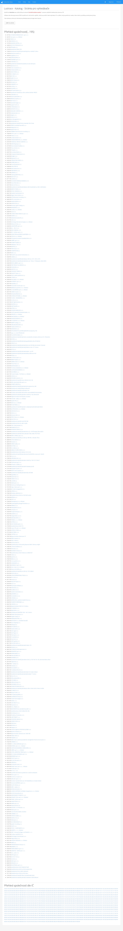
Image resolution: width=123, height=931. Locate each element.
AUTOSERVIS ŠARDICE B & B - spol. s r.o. (19, 35)
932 (66, 919)
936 (73, 919)
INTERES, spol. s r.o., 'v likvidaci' (18, 746)
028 (58, 888)
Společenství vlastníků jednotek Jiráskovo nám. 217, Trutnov (24, 347)
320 (43, 899)
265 (52, 897)
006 (16, 888)
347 (94, 899)
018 (39, 888)
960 (5, 921)
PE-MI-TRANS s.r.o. (15, 405)
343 (86, 899)
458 (77, 903)
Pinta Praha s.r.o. (15, 363)
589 (98, 907)
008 (20, 888)
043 (86, 888)
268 (58, 897)
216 (73, 895)
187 (18, 895)
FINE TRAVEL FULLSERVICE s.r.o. (18, 265)
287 (94, 897)
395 (71, 901)
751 (64, 913)
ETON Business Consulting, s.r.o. (18, 197)
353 (105, 899)
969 (22, 921)
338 (77, 899)
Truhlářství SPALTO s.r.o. (17, 670)
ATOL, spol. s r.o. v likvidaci (17, 133)
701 (83, 911)
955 (109, 919)
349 (98, 899)
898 (115, 917)
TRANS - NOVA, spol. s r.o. (17, 799)
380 (43, 901)
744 (50, 913)
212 (66, 895)
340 (81, 899)
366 (16, 901)
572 (66, 907)
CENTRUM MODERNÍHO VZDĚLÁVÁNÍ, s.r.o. (21, 748)
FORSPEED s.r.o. (14, 61)
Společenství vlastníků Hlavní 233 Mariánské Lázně (22, 875)
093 (67, 890)
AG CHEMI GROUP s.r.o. (16, 822)
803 (49, 915)
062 (9, 890)
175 (109, 892)
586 (92, 907)
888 (96, 917)
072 (28, 890)
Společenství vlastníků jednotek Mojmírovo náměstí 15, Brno (24, 51)
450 (62, 903)
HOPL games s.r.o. (15, 641)
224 (88, 895)
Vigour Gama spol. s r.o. (16, 487)
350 (100, 899)
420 (5, 903)
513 (67, 905)
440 (43, 903)
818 (77, 915)
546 (16, 907)
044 (88, 888)
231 (102, 895)
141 (45, 892)
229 (98, 895)
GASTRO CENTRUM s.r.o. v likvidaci (19, 840)
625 (52, 909)
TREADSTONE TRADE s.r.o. (17, 160)
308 (20, 899)
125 (14, 892)
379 (41, 901)
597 (113, 907)
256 (35, 897)
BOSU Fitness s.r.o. (15, 80)
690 (62, 911)
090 (62, 890)
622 (47, 909)
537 (113, 905)
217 (75, 895)
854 (31, 917)
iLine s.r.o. (13, 211)
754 (69, 913)
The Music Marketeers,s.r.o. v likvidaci (19, 368)
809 (60, 915)
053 (105, 888)
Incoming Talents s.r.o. (16, 152)
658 (115, 909)
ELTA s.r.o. (13, 349)
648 (96, 909)
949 (98, 919)
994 (69, 921)
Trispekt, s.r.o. (14, 150)
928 (58, 919)
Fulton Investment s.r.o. (16, 68)
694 (69, 911)
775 (109, 913)
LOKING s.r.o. (14, 178)
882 (85, 917)
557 (37, 907)
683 (49, 911)
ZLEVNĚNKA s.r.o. (15, 372)
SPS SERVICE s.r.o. (15, 626)
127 (18, 892)
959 (117, 919)
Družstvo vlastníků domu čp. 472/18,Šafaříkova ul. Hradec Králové (26, 781)
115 (109, 890)
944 (88, 919)
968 (20, 921)
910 (24, 919)
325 (52, 899)
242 (9, 897)
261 (45, 897)
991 (64, 921)
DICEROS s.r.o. (14, 513)
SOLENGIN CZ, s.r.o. (15, 596)
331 (64, 899)
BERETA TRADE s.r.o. (16, 189)
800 (43, 915)
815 (71, 915)
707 (94, 911)
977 (37, 921)
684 (50, 911)
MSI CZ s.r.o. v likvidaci (16, 402)
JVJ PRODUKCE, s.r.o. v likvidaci (18, 409)
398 (77, 901)
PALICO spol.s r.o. (15, 758)
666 (16, 911)
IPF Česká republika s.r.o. (17, 694)
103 (86, 890)
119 (117, 890)
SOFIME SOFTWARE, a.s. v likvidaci (19, 296)
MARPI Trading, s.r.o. (16, 322)
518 (77, 905)
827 (94, 915)
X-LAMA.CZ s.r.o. (15, 690)
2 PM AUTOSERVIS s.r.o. (16, 546)
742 (47, 913)
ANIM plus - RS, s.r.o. (16, 244)
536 (111, 905)
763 (86, 913)
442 (47, 903)
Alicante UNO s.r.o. (15, 415)
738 (39, 913)
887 (94, 917)
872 (66, 917)
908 (20, 919)
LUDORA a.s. (14, 481)
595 (109, 907)
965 (14, 921)
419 (117, 901)
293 (105, 897)
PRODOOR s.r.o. (15, 267)
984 (50, 921)
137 (37, 892)
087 (56, 890)
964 (13, 921)
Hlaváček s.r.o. (14, 283)
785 (14, 915)
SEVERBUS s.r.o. (15, 657)
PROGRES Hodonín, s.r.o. (17, 378)
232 (104, 895)
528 (96, 905)
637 (75, 909)
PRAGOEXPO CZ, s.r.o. (16, 507)
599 (117, 907)
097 (75, 890)
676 (35, 911)
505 (52, 905)
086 (54, 890)
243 (11, 897)
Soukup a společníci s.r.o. (17, 834)
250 (24, 897)
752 (66, 913)
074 (31, 890)
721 (7, 913)
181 (7, 895)
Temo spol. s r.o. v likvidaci (16, 37)
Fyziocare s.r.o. (14, 705)
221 (83, 895)
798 (39, 915)
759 (79, 913)
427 (18, 903)
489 (22, 905)
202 (47, 895)
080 (43, 890)
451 (64, 903)
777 (113, 913)
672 (28, 911)
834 (107, 915)
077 (37, 890)
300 (5, 899)
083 (49, 890)
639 (79, 909)
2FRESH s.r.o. (14, 491)
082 (47, 890)
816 (73, 915)
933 (67, 919)
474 (107, 903)
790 (24, 915)
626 (54, 909)
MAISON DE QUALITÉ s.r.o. (17, 218)
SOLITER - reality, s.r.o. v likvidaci (18, 398)
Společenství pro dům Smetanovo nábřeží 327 (21, 552)
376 (35, 901)
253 (30, 897)
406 (92, 901)
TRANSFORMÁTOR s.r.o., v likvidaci (19, 139)
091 (64, 890)
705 (90, 911)
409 (98, 901)
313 (30, 899)
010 (24, 888)
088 (58, 890)
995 (71, 921)
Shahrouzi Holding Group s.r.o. (18, 485)
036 (73, 888)
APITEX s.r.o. (14, 308)
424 (13, 903)
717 (113, 911)
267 (56, 897)
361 (7, 901)
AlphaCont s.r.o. (14, 65)
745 (52, 913)
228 (96, 895)
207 (56, 895)
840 (5, 917)
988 (58, 921)
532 (104, 905)
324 (50, 899)
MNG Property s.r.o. (15, 538)
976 (35, 921)
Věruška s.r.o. (14, 665)
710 (100, 911)
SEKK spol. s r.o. (15, 861)
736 (35, 913)
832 (104, 915)
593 (105, 907)
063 (11, 890)
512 (66, 905)
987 (56, 921)
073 (30, 890)
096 (73, 890)
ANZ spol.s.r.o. (14, 820)
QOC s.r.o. (13, 499)
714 (107, 911)
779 (117, 913)
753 (67, 913)
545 (14, 907)
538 (115, 905)
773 (105, 913)
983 (49, 921)
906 (16, 919)
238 (115, 895)
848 (20, 917)
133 (30, 892)
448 (58, 903)
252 (28, 897)
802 (47, 915)
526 (92, 905)
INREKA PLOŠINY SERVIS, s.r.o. (18, 450)
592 (104, 907)
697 (75, 911)
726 (16, 913)
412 (104, 901)
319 (41, 899)
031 (64, 888)
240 (5, 897)
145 (52, 892)
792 (28, 915)
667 (18, 911)
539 (117, 905)
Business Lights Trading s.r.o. (18, 205)
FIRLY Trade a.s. (14, 540)
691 (64, 911)
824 (88, 915)
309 (22, 899)
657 (113, 909)
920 (43, 919)
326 (54, 899)
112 (104, 890)
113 (105, 890)
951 (102, 919)
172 (104, 892)
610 (24, 909)
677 (37, 911)
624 (50, 909)
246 (16, 897)
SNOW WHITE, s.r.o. (15, 628)
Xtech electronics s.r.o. (16, 168)
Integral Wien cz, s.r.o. (16, 515)
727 (18, 913)
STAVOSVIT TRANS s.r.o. (16, 271)
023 (49, 888)
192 (28, 895)
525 (90, 905)
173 (105, 892)
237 (113, 895)
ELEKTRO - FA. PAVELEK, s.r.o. (18, 807)
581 (83, 907)
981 (45, 921)
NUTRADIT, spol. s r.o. (16, 281)
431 (26, 903)
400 (81, 901)
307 (18, 899)
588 (96, 907)
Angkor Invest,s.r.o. (15, 616)
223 (86, 895)
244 (13, 897)
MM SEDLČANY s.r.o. (16, 518)
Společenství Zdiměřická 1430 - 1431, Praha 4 (21, 612)
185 (14, 895)
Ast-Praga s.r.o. (14, 633)
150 (62, 892)
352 (104, 899)
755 (71, 913)
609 (22, 909)
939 (79, 919)
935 (71, 919)
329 (60, 899)
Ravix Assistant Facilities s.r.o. (18, 146)
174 (107, 892)
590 (100, 907)
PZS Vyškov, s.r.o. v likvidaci (17, 279)
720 (5, 913)
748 (58, 913)
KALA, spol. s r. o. (15, 774)
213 (67, 895)
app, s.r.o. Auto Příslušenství (17, 333)
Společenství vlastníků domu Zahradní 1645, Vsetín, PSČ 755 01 (25, 433)
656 (111, 909)
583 (86, 907)
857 (37, 917)
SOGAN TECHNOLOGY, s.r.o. (17, 686)
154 (69, 892)
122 (9, 892)
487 (18, 905)
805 (52, 915)
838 (115, 915)
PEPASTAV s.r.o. (15, 587)
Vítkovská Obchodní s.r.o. (17, 324)
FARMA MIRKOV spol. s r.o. (17, 848)
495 (33, 905)
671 (26, 911)
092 (66, 890)
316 (35, 899)
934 (69, 919)
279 (79, 897)
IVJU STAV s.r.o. (14, 419)
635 (71, 909)
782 (9, 915)
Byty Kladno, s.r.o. (15, 610)
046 (92, 888)
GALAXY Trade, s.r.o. (16, 273)
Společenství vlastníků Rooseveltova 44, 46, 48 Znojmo (23, 63)
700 (81, 911)
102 (85, 890)
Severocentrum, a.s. (15, 805)
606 (16, 909)
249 (22, 897)
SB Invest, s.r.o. (14, 548)
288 (96, 897)
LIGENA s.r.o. (14, 257)
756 (73, 913)
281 (83, 897)
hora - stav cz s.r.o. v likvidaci (17, 567)
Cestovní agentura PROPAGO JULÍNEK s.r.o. (21, 729)
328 (58, 899)
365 (14, 901)
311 (26, 899)
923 (49, 919)
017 (37, 888)
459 (79, 903)
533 (105, 905)
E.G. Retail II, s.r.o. (15, 74)
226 (92, 895)
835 (109, 915)
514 (69, 905)
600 (5, 909)
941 (83, 919)
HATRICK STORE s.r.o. (16, 530)
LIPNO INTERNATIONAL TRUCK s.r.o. (19, 575)
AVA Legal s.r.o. (14, 631)
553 (30, 907)
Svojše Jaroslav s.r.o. (15, 113)
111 (102, 890)
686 (54, 911)
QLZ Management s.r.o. (16, 119)
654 (107, 909)
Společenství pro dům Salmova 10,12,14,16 (21, 452)
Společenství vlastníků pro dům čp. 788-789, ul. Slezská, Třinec (25, 437)
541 (7, 907)
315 (33, 899)
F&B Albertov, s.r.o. (15, 170)
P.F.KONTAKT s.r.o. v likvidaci (17, 320)
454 (69, 903)
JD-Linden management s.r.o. (18, 489)
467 (94, 903)
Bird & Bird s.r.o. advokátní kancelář (19, 620)
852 (28, 917)
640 (81, 909)
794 (31, 915)
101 (83, 890)
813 (67, 915)
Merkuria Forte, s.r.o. (16, 224)
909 (22, 919)
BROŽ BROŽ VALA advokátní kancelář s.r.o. (21, 709)
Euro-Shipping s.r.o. (15, 622)
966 (16, 921)
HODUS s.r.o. (14, 376)
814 (69, 915)
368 (20, 901)
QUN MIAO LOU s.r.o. (16, 684)
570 (62, 907)
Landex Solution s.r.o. (16, 137)
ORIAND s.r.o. (14, 172)
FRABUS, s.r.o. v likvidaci (16, 520)
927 (56, 919)
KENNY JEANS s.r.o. (15, 653)
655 (109, 909)
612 (28, 909)
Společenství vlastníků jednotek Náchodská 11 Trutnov (23, 674)
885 (90, 917)
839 (117, 915)
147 (56, 892)
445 (52, 903)
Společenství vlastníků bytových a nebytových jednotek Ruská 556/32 (27, 407)
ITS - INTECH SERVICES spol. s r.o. (18, 744)
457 (75, 903)
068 (20, 890)
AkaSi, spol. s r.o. (15, 809)
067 (18, 890)
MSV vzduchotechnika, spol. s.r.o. (19, 382)
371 (26, 901)
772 (104, 913)
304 (13, 899)
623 (49, 909)
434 (31, 903)
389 (60, 901)
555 (33, 907)
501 (45, 905)
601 (7, 909)
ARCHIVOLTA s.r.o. (15, 411)
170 (100, 892)
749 (60, 913)
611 (26, 909)
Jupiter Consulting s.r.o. (16, 824)
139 (41, 892)
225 (90, 895)
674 (31, 911)
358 (115, 899)
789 (22, 915)
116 (111, 890)
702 (85, 911)
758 (77, 913)
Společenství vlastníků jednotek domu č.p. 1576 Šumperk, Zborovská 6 (27, 431)
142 (47, 892)
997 (75, 921)
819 (79, 915)
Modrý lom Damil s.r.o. (16, 53)
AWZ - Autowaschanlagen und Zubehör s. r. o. (21, 832)
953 (105, 919)
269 (60, 897)
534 (107, 905)
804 (50, 915)
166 (92, 892)
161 (83, 892)
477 (113, 903)
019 (41, 888)
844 (13, 917)
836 (111, 915)
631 (64, 909)
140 (43, 892)
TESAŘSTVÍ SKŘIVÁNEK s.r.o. (17, 602)
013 (30, 888)
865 (52, 917)
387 (56, 901)
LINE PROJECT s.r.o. (15, 717)
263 (49, 897)
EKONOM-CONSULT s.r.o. (17, 429)
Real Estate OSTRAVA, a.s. (17, 585)
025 (52, 888)
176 (111, 892)
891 (102, 917)
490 (24, 905)
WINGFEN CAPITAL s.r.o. (16, 43)
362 (9, 901)
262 (47, 897)
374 (31, 901)
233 (105, 895)
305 (14, 899)
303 (11, 899)
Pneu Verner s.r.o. (15, 148)
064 (13, 890)
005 (14, 888)
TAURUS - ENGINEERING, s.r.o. (18, 298)
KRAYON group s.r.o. (16, 144)
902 (9, 919)
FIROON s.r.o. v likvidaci (16, 314)
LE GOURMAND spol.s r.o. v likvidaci (19, 289)
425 (14, 903)
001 (7, 888)
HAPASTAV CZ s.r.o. (15, 109)
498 (39, 905)
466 (92, 903)
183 (11, 895)
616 (35, 909)
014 (31, 888)
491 (26, 905)
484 (13, 905)
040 (81, 888)
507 (56, 905)
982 (47, 921)
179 (117, 892)
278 (77, 897)
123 (11, 892)
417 (113, 901)
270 (62, 897)
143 (49, 892)
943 (86, 919)
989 (60, 921)
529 (98, 905)
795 (33, 915)
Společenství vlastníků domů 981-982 (19, 421)
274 (69, 897)
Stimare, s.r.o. (14, 647)
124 (13, 892)
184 (13, 895)
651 (102, 909)
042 (85, 888)
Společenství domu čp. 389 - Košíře (19, 423)
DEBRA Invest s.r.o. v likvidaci (17, 361)
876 (73, 917)
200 (43, 895)
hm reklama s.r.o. (15, 448)
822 (85, 915)
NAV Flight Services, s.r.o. (17, 302)
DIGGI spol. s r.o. (15, 483)
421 (7, 903)
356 (111, 899)
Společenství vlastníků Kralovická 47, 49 (20, 390)
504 (50, 905)
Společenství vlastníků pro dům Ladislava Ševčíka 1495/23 (24, 92)
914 (31, 919)
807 (56, 915)
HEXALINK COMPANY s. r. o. (17, 111)
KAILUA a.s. (13, 723)
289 (98, 897)
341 (83, 899)
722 (9, 913)
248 (20, 897)
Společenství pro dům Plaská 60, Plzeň (20, 867)
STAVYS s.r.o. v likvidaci (16, 236)
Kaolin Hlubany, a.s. (15, 785)
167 (94, 892)
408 (96, 901)
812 (66, 915)
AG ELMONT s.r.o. (15, 668)
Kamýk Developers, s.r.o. (16, 511)
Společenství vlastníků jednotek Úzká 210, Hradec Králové (24, 672)
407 (94, 901)
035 (71, 888)
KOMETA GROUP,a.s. (16, 384)
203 (49, 895)
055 (109, 888)
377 (37, 901)
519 (79, 905)
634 (69, 909)
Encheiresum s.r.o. (15, 713)
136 (35, 892)
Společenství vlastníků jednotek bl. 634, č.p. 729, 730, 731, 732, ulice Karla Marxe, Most (30, 659)
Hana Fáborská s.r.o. (16, 183)
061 (7, 890)
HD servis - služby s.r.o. (16, 464)
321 (45, 899)
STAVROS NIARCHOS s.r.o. (17, 310)
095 (71, 890)
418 (115, 901)
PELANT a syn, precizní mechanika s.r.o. (20, 255)
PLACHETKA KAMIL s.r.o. (16, 335)
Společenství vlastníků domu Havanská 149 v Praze (22, 123)
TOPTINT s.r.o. (14, 534)
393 (67, 901)
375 (33, 901)
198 (39, 895)
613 (30, 909)
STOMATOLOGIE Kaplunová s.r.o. (19, 649)
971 (26, 921)
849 (22, 917)
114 (107, 890)
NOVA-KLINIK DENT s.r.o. (16, 96)
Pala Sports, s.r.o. (15, 635)
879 (79, 917)
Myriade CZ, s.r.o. (15, 158)
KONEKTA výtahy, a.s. (16, 242)
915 (33, 919)
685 (52, 911)
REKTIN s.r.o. (14, 246)
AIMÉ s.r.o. (13, 842)
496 (35, 905)
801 (45, 915)
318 (39, 899)
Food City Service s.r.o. (16, 164)
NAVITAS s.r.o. (14, 304)
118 (115, 890)
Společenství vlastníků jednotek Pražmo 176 (21, 645)
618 (39, 909)
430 (24, 903)
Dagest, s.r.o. (14, 115)
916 (35, 919)
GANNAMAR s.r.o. (15, 563)
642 (85, 909)
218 (77, 895)
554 (31, 907)
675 (33, 911)
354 (107, 899)
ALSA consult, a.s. (15, 542)
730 (24, 913)
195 (33, 895)
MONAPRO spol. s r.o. (16, 651)
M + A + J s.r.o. (14, 770)
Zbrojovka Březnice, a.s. (16, 294)
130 (24, 892)
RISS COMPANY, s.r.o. (16, 230)
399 (79, 901)
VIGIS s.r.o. (13, 555)
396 (73, 901)
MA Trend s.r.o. (14, 100)
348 (96, 899)
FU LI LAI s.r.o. (14, 577)
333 (67, 899)
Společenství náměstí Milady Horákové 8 (20, 388)
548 (20, 907)
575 (71, 907)
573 (67, 907)
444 (50, 903)
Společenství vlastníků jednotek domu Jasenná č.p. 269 (23, 386)
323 (49, 899)
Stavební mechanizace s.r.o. (17, 193)
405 (90, 901)
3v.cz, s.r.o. (13, 456)
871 (64, 917)
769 (98, 913)
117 (113, 890)
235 (109, 895)
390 (62, 901)
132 (28, 892)
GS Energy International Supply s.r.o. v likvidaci (21, 222)
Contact (34, 2)
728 (20, 913)
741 (45, 913)
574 (69, 907)
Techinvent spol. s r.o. (16, 462)
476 (111, 903)
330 (62, 899)
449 (60, 903)
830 (100, 915)
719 (117, 911)
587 (94, 907)
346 (92, 899)
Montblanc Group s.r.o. (16, 550)
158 (77, 892)
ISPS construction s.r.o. (16, 199)
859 (41, 917)
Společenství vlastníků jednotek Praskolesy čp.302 (22, 466)
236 (111, 895)
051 (102, 888)
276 (73, 897)
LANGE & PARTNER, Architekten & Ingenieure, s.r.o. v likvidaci (25, 791)
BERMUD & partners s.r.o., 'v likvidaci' (19, 287)
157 (75, 892)
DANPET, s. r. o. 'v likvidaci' (17, 830)
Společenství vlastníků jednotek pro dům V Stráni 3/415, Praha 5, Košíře (27, 688)
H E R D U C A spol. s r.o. (16, 776)
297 (113, 897)
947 (94, 919)
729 (22, 913)
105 (90, 890)
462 (85, 903)
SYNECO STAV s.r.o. (15, 721)
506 (54, 905)
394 (69, 901)
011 (26, 888)
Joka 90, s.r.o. (14, 557)
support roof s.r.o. (15, 105)
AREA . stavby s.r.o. (15, 787)
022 (47, 888)
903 (11, 919)
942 (85, 919)
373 (30, 901)
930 (62, 919)
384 (50, 901)
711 (102, 911)
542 (9, 907)
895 (109, 917)
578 (77, 907)
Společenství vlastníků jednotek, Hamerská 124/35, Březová (24, 877)
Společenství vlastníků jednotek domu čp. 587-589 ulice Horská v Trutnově (28, 345)
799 (41, 915)
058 (115, 888)
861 (45, 917)
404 (88, 901)
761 (83, 913)
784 (13, 915)
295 (109, 897)
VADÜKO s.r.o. (14, 604)
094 (69, 890)
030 (62, 888)
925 (52, 919)
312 (28, 899)
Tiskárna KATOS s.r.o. (16, 326)
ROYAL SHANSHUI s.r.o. (16, 191)
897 (113, 917)
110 (100, 890)
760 (81, 913)
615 (33, 909)
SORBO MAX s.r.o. (15, 162)
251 (26, 897)
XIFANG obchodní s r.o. (16, 789)
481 (7, 905)
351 (102, 899)
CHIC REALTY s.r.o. (15, 702)
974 (31, 921)
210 (62, 895)
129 (22, 892)
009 (22, 888)
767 (94, 913)
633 (67, 909)
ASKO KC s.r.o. (14, 269)
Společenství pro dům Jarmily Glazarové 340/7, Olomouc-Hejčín (25, 544)
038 (77, 888)
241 (7, 897)
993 (67, 921)
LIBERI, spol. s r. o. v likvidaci (17, 750)
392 (66, 901)
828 (96, 915)
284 (88, 897)
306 (16, 899)
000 (5, 888)
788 (20, 915)
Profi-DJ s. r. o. (14, 86)
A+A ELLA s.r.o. (14, 300)
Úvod (19, 2)
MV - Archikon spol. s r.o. (17, 232)
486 (16, 905)
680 (43, 911)
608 (20, 909)
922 (47, 919)
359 (117, 899)
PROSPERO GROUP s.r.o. (17, 719)
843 (11, 917)
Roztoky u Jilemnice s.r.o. (17, 493)
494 (31, 905)
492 (28, 905)
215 (71, 895)
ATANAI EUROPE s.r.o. (16, 70)
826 (92, 915)
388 (58, 901)
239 (117, 895)
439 (41, 903)
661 (7, 911)
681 (45, 911)
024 (50, 888)
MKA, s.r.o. (13, 252)
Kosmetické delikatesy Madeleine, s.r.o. (20, 181)
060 (5, 890)
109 (98, 890)
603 (11, 909)
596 (111, 907)
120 (5, 892)
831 (102, 915)
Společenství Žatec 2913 (16, 49)
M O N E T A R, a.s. (15, 857)
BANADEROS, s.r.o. (15, 207)
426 (16, 903)
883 (86, 917)
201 (45, 895)
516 (73, 905)
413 (105, 901)
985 (52, 921)
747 (56, 913)
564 (50, 907)
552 (28, 907)
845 (14, 917)
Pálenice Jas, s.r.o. (15, 248)
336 (73, 899)
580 (81, 907)
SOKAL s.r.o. (14, 700)
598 (115, 907)
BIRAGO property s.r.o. (16, 98)
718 (115, 911)
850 (24, 917)
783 (11, 915)
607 (18, 909)
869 (60, 917)
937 (75, 919)
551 (26, 907)
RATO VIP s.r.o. (14, 176)
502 (47, 905)
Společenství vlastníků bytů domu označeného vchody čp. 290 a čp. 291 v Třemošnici (30, 337)
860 (43, 917)
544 (13, 907)
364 (13, 901)
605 (14, 909)
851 (26, 917)
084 (50, 890)
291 (102, 897)
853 (30, 917)
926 (54, 919)
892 (104, 917)
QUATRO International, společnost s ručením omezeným (24, 772)
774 (107, 913)
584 (88, 907)
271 (64, 897)
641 (83, 909)
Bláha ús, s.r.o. (14, 559)
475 (109, 903)
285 (90, 897)
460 (81, 903)
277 (75, 897)
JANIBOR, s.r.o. (14, 846)
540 (5, 907)
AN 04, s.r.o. (14, 355)
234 (107, 895)
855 (33, 917)
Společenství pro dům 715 (17, 526)
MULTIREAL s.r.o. (15, 532)
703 (86, 911)
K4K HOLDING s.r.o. (15, 655)
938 (77, 919)
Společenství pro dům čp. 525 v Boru (19, 873)
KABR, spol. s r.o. (15, 803)
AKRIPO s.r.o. (14, 215)
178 (115, 892)
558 (39, 907)
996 (73, 921)
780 (5, 915)
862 (47, 917)
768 (96, 913)
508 (58, 905)
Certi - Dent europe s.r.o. (17, 425)
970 (24, 921)
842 (9, 917)
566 (54, 907)
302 (9, 899)
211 (64, 895)
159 (79, 892)
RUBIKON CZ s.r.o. (15, 427)
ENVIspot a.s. (14, 624)
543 (11, 907)
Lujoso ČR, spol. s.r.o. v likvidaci (18, 528)
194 (31, 895)
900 (5, 919)
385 (52, 901)
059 (117, 888)
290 (100, 897)
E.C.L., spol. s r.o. (15, 852)
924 (50, 919)
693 (67, 911)
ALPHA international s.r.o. (17, 793)
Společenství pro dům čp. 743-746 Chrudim (21, 495)
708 (96, 911)
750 (62, 913)
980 (43, 921)
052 (104, 888)
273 (67, 897)
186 (16, 895)
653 (105, 909)
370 (24, 901)
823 (86, 915)
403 (86, 901)
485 (14, 905)
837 (113, 915)
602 (9, 909)
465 (90, 903)
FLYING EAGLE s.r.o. (15, 107)
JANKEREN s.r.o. (14, 594)
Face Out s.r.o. (14, 639)
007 (18, 888)
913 (30, 919)
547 (18, 907)
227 (94, 895)
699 (79, 911)
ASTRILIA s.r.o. (14, 522)
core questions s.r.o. (16, 561)
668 (20, 911)
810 (62, 915)
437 (37, 903)
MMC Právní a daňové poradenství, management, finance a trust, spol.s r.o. (28, 739)
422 (9, 903)
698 (77, 911)
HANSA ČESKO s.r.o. (15, 801)
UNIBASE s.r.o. (14, 742)
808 (58, 915)
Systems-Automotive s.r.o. (17, 592)
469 (98, 903)
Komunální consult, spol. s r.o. (18, 285)
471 (102, 903)
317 (37, 899)
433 (30, 903)
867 (56, 917)
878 (77, 917)
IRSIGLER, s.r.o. (14, 863)
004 (13, 888)
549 (22, 907)
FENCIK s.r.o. (13, 39)
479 (117, 903)
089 (60, 890)
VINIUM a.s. (13, 762)
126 (16, 892)
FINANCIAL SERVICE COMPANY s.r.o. (19, 141)
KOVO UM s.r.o (14, 573)
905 (14, 919)
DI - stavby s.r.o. (14, 663)
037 (75, 888)
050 (100, 888)
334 (69, 899)
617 (37, 909)
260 (43, 897)
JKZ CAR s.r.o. (14, 76)
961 (7, 921)
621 (45, 909)
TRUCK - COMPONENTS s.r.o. (17, 828)
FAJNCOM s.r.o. (14, 661)
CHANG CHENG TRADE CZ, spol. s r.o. (19, 213)
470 (100, 903)
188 (20, 895)
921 (45, 919)
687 (56, 911)
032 (66, 888)
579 (79, 907)
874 (69, 917)
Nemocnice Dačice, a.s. (16, 569)
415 (109, 901)
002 (9, 888)
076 (35, 890)
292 (104, 897)
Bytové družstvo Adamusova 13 (18, 536)
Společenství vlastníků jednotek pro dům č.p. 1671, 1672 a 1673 (25, 259)
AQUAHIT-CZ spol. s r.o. (16, 468)
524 (88, 905)
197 (37, 895)
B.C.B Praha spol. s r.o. (16, 760)
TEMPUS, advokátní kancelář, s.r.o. (18, 125)
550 (24, 907)
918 (39, 919)
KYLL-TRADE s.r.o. (15, 707)
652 (104, 909)
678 (39, 911)
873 (67, 917)
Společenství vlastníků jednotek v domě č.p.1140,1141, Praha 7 (25, 460)
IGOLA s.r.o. (14, 413)
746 (54, 913)
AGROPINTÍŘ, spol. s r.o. (16, 226)
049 (98, 888)
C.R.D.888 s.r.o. (14, 680)
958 (115, 919)
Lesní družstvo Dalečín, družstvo (18, 811)
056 (111, 888)
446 (54, 903)
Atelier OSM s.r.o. (15, 735)
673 (30, 911)
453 (67, 903)
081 (45, 890)
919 (41, 919)
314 (31, 899)
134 (31, 892)
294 (107, 897)
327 (56, 899)
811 (64, 915)
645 (90, 909)
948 (96, 919)
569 (60, 907)
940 (81, 919)
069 (22, 890)
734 (31, 913)
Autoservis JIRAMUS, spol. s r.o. (18, 783)
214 (69, 895)
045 (90, 888)
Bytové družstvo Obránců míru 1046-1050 (20, 733)
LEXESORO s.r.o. (14, 94)
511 (64, 905)
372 (28, 901)
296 (111, 897)
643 (86, 909)
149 (60, 892)
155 (71, 892)
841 (7, 917)
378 (39, 901)
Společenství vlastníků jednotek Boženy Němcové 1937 (23, 353)
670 (24, 911)
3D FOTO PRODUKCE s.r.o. (17, 45)
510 (62, 905)
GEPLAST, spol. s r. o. (16, 778)
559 (41, 907)
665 (14, 911)
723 (11, 913)
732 (28, 913)
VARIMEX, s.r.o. (14, 813)
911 (26, 919)
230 (100, 895)
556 (35, 907)
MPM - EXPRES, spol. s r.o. (17, 435)
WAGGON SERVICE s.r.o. (16, 318)
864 (50, 917)
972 (28, 921)
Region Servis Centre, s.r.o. (17, 195)
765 (90, 913)
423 (11, 903)
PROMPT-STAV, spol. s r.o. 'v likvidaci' (19, 797)
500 (43, 905)
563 (49, 907)
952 (104, 919)
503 (49, 905)
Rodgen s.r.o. (14, 156)
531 (102, 905)
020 (43, 888)
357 (113, 899)
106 (92, 890)
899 (117, 917)
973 (30, 921)
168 (96, 892)
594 (107, 907)
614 (31, 909)
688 (58, 911)
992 (66, 921)
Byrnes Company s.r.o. (16, 731)
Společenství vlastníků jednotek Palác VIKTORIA (22, 472)
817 (75, 915)
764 (88, 913)
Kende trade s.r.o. (15, 121)
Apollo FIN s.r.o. (14, 400)
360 (5, 901)
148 (58, 892)
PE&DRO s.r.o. (14, 737)
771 (102, 913)
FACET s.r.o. (14, 826)
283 (86, 897)
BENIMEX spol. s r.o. (15, 756)
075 (33, 890)
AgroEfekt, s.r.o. (14, 474)
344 (88, 899)
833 (105, 915)
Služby (24, 2)
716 (111, 911)
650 (100, 909)
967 (18, 921)
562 (47, 907)
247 (18, 897)
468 (96, 903)
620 (43, 909)
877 (75, 917)
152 (66, 892)
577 (75, 907)
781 (7, 915)
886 (92, 917)
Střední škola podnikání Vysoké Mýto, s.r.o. (21, 234)
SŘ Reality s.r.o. (14, 47)
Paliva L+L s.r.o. (14, 135)
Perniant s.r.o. (14, 82)
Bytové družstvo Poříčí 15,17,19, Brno (19, 606)
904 (13, 919)
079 (41, 890)
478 (115, 903)
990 (62, 921)
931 (64, 919)
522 (85, 905)
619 (41, 909)
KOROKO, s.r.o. (14, 41)
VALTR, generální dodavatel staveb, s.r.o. (20, 312)
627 (56, 909)
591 (102, 907)
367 (18, 901)
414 (107, 901)
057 (113, 888)
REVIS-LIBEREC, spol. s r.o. (17, 263)
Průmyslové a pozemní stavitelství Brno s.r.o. (21, 238)
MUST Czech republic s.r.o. (17, 470)
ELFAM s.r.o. (14, 339)
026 (54, 888)
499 (41, 905)
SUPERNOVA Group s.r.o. (17, 696)
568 (58, 907)
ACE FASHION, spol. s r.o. (17, 524)
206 (54, 895)
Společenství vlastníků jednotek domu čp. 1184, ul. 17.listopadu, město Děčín (28, 261)
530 (100, 905)
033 (67, 888)
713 (105, 911)
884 (88, 917)
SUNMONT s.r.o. (14, 84)
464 (88, 903)
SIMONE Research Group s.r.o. (18, 844)
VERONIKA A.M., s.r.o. (16, 458)
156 (73, 892)
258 (39, 897)
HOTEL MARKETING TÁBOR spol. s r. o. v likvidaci (22, 752)
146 (54, 892)
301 (7, 899)
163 (86, 892)
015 (33, 888)
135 (33, 892)
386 (54, 901)
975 (33, 921)
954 (107, 919)
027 (56, 888)
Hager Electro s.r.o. (15, 838)
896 (111, 917)
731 (26, 913)
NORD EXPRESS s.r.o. (16, 201)
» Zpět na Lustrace (10, 23)
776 (111, 913)
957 (113, 919)
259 (41, 897)
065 (14, 890)
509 (60, 905)
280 (81, 897)
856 (35, 917)
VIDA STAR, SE (14, 166)
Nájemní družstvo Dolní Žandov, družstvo (20, 396)
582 (85, 907)
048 (96, 888)
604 (13, 909)
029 (60, 888)
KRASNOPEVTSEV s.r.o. (16, 618)
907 (18, 919)
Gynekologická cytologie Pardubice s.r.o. (20, 503)
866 (54, 917)
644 (88, 909)
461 (83, 903)
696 (73, 911)
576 (73, 907)
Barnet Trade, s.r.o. (15, 692)
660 (5, 911)
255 (33, 897)
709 (98, 911)
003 (11, 888)
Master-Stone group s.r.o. (17, 614)
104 (88, 890)
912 (28, 919)
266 (54, 897)
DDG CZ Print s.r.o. (15, 185)
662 (9, 911)
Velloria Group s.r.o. (15, 682)
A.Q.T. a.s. (13, 583)
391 (64, 901)
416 (111, 901)
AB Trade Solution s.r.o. (16, 90)
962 (9, 921)
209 (60, 895)
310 (24, 899)
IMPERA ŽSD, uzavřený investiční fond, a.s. (20, 600)
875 (71, 917)
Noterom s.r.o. (14, 117)
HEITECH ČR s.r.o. (15, 203)
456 (73, 903)
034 (69, 888)
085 (52, 890)
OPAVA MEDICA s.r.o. (16, 439)
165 (90, 892)
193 (30, 895)
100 (81, 890)
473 (105, 903)
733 (30, 913)
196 (35, 895)
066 (16, 890)
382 (47, 901)
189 (22, 895)
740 (43, 913)
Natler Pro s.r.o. (14, 78)
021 (45, 888)
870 (62, 917)
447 (56, 903)
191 (26, 895)
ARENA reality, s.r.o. (15, 444)
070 (24, 890)
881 (83, 917)
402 (85, 901)
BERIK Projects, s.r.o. (16, 359)
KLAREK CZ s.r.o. (15, 589)
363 (11, 901)
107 (94, 890)
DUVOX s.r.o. (14, 859)
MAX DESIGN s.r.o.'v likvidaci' (17, 316)
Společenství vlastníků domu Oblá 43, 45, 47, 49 (22, 380)
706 (92, 911)
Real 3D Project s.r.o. (16, 581)
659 (117, 909)
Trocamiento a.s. (15, 637)
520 (81, 905)
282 (85, 897)
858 (39, 917)
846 (16, 917)
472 (104, 903)
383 (49, 901)
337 (75, 899)
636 (73, 909)
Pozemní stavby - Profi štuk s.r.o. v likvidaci (21, 374)
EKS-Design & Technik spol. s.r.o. (18, 836)
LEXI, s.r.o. (13, 220)
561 (45, 907)
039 (79, 888)
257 (37, 897)
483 (11, 905)
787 (18, 915)
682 (47, 911)
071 (26, 890)
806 (54, 915)
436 (35, 903)
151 (64, 892)
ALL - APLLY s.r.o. (15, 228)
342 (85, 899)
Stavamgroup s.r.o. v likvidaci (17, 501)
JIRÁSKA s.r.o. (14, 497)
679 (41, 911)
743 (49, 913)
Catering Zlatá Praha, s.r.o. (17, 174)
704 (88, 911)
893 (105, 917)
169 (98, 892)
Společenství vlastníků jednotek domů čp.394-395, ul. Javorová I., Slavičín (27, 454)
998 (77, 921)
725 (14, 913)
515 (71, 905)
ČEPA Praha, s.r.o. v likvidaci (17, 417)
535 (109, 905)
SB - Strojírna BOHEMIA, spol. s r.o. (19, 754)
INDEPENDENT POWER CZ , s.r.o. (18, 795)
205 (52, 895)
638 (77, 909)
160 (81, 892)
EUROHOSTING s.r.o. (15, 57)
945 (90, 919)
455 (71, 903)
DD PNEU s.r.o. (14, 446)
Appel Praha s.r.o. (15, 129)
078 (39, 890)
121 (7, 892)
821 (83, 915)
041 (83, 888)
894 (107, 917)
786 (16, 915)
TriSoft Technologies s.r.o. (17, 698)
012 (28, 888)
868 (58, 917)
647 (94, 909)
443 (49, 903)
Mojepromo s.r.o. (15, 127)
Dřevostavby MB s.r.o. (16, 678)
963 (11, 921)
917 (37, 919)
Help (29, 2)
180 (5, 895)
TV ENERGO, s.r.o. (15, 608)
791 (26, 915)
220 (81, 895)
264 (50, 897)
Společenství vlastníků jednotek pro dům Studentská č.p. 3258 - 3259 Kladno (28, 187)
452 (66, 903)
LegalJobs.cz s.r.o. (15, 55)
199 (41, 895)
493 (30, 905)
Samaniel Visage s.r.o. (16, 102)
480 (5, 905)
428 (20, 903)
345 (90, 899)
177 (113, 892)
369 (22, 901)
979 (41, 921)
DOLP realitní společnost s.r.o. (18, 275)
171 (102, 892)
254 (31, 897)
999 (79, 921)
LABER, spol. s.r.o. (15, 240)
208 (58, 895)
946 (92, 919)
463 (86, 903)
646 (92, 909)
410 (100, 901)
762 (85, 913)
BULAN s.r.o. (14, 725)
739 (41, 913)
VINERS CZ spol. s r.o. (16, 291)
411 (102, 901)
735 (33, 913)
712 (104, 911)
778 (115, 913)
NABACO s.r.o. (14, 505)
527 (94, 905)
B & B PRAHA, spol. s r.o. (16, 865)
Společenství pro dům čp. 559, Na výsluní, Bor (21, 869)
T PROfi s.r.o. (14, 277)
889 (98, 917)
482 (9, 905)
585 (90, 907)
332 (66, 899)
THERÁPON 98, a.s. (15, 250)
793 (30, 915)
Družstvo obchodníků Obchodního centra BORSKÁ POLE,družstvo (26, 392)
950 (100, 919)
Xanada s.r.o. (14, 442)
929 (60, 919)
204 (50, 895)
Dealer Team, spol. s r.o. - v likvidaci (19, 766)
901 (7, 919)
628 (58, 909)
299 (117, 897)
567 (56, 907)
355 (109, 899)
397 (75, 901)
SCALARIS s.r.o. (14, 88)
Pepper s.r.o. (14, 727)
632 (66, 909)
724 (13, 913)
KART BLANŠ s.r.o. (15, 306)
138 (39, 892)
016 (35, 888)
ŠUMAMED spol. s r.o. (16, 59)
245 (14, 897)
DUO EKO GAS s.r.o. (15, 643)
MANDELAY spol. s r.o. (16, 565)
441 (45, 903)
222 (85, 895)
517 (75, 905)
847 (18, 917)
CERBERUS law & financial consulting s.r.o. (20, 131)
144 (50, 892)
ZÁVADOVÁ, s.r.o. (15, 328)
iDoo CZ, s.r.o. (14, 676)
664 (13, 911)
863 (49, 917)
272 (66, 897)
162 (85, 892)
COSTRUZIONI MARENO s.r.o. (18, 370)
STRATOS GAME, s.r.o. (16, 815)
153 (67, 892)
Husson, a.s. (14, 579)
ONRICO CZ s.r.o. (15, 478)
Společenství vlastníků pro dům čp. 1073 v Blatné (22, 571)
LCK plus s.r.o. (14, 509)
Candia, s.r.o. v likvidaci (16, 209)
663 (11, 911)
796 (35, 915)
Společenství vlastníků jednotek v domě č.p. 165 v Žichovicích (25, 394)
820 (81, 915)
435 (33, 903)
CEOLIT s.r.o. (14, 343)
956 (111, 919)
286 (92, 897)
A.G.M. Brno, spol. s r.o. (16, 764)
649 (98, 909)
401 (83, 901)
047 (94, 888)
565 (52, 907)
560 (43, 907)
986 (54, 921)
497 (37, 905)
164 (88, 892)
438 (39, 903)
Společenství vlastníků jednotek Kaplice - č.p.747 (22, 351)
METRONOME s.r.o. (15, 365)
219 (79, 895)
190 (24, 895)
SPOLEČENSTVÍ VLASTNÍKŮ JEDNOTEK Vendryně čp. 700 (24, 331)
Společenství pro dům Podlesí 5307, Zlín (20, 711)
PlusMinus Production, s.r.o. (17, 715)
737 (37, 913)
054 (107, 888)
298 (115, 897)
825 (90, 915)
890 (100, 917)
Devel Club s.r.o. (15, 476)
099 (79, 890)
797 (37, 915)
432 (28, 903)
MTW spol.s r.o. (14, 855)
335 (71, 899)
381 (45, 901)
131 (26, 892)
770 (100, 913)
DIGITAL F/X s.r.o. (15, 818)
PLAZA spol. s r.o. (15, 768)
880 (81, 917)
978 (39, 921)
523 (86, 905)
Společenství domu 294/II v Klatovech (19, 871)
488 (20, 905)
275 (71, 897)
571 (64, 907)
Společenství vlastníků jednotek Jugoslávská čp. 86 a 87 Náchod (25, 341)
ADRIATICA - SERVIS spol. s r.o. (18, 850)
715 (109, 911)
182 (9, 895)
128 (20, 892)
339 (79, 899)
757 (75, 913)
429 (22, 903)
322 (47, 899)
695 (71, 911)
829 (98, 915)
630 (62, 909)
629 (60, 909)
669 (22, 911)
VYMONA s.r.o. (14, 598)
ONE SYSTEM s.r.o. (15, 72)
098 (77, 890)
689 (60, 911)
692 (66, 911)
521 (83, 905)
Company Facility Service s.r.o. (18, 154)
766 (92, 913)
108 (96, 890)
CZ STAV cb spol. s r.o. (16, 357)
